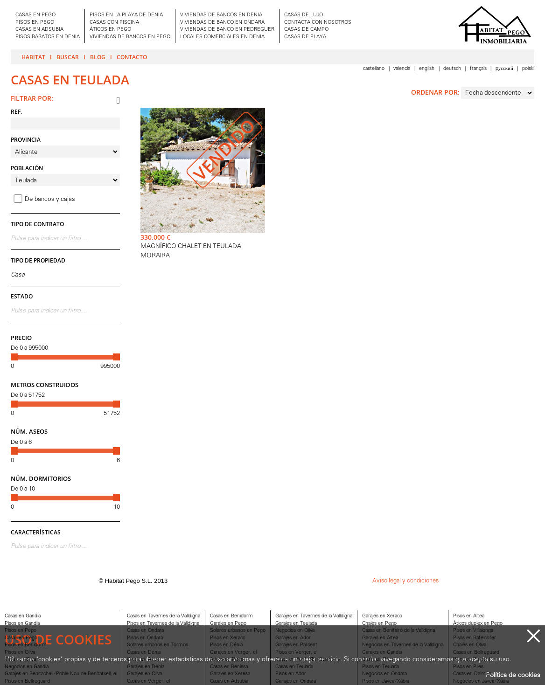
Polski (528, 69)
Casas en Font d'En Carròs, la (307, 660)
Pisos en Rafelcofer (474, 638)
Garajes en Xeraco (382, 616)
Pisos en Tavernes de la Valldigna (163, 624)
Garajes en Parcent (296, 645)
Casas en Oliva (20, 660)
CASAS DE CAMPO (306, 30)
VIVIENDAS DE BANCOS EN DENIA (221, 15)
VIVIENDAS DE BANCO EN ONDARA (222, 23)
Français (479, 69)
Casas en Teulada (294, 667)
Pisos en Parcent (471, 660)
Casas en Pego (21, 638)
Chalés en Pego (379, 624)
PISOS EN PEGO (34, 23)
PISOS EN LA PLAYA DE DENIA (126, 15)
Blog (97, 57)
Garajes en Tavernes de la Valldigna (313, 616)
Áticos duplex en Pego (478, 624)
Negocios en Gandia (27, 667)
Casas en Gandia (23, 616)
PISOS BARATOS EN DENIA (47, 37)
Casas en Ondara (145, 631)
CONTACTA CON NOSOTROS (317, 23)
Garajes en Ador (293, 638)
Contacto (132, 57)
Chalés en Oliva (469, 645)
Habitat (33, 57)
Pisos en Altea (468, 616)
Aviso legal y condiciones (405, 580)
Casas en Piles (377, 660)
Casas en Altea (143, 660)
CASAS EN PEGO (35, 15)
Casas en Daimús (472, 674)
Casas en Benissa (229, 667)
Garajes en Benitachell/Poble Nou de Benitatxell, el (61, 674)
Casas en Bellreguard (476, 653)
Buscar (67, 57)
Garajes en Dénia (145, 667)
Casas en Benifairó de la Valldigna (398, 631)
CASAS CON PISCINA (114, 23)
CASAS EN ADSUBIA (39, 30)
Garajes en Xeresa (230, 674)
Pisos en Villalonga (473, 631)
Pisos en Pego (20, 631)
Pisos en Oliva (20, 653)
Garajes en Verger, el (233, 653)
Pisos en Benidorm (26, 645)
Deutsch (452, 69)
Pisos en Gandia (22, 624)
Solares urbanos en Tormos (157, 645)
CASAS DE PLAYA (305, 37)
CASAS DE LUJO (303, 15)
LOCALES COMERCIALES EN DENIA (222, 37)
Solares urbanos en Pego (238, 631)
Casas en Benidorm (231, 616)
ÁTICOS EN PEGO (110, 30)
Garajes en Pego (228, 624)
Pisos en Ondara (145, 638)
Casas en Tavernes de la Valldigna (163, 616)
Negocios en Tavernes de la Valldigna (402, 645)
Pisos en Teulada (380, 667)
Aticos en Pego (227, 660)
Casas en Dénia (144, 653)
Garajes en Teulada (296, 624)
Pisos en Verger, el (296, 653)
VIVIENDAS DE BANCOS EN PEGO (130, 37)
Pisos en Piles (468, 667)
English (427, 69)
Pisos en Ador (290, 674)
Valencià (402, 69)
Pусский (505, 69)
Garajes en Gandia (382, 653)
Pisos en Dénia (226, 645)
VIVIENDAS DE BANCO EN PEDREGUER (227, 30)
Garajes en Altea (380, 638)
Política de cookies (513, 675)
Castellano (374, 69)
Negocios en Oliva (294, 631)
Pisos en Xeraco (227, 638)
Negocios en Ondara (384, 674)
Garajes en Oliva (144, 674)
